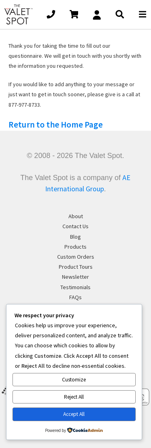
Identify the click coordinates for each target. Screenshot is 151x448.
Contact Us (75, 226)
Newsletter (75, 276)
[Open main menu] (142, 14)
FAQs (75, 297)
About (75, 216)
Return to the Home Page (55, 124)
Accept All (74, 414)
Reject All (74, 396)
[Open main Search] (120, 14)
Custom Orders (75, 256)
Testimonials (75, 287)
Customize (74, 379)
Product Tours (76, 266)
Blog (75, 236)
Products (75, 246)
